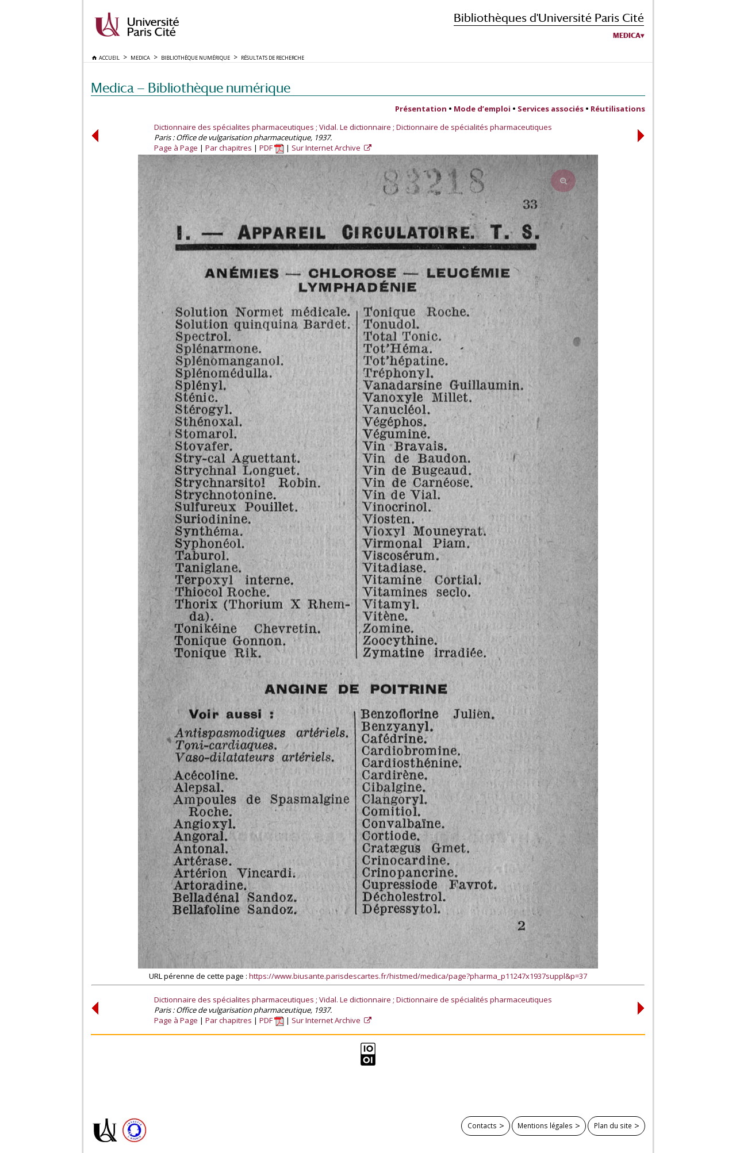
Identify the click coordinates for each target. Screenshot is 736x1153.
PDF (271, 148)
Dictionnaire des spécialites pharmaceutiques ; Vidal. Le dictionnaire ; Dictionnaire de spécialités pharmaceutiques (353, 127)
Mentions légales (545, 1125)
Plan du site (613, 1125)
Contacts (482, 1125)
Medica (627, 36)
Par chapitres (228, 148)
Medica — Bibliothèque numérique (190, 87)
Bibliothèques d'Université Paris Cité (549, 17)
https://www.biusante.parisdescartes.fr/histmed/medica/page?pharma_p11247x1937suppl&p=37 (418, 976)
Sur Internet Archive (327, 148)
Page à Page (176, 148)
